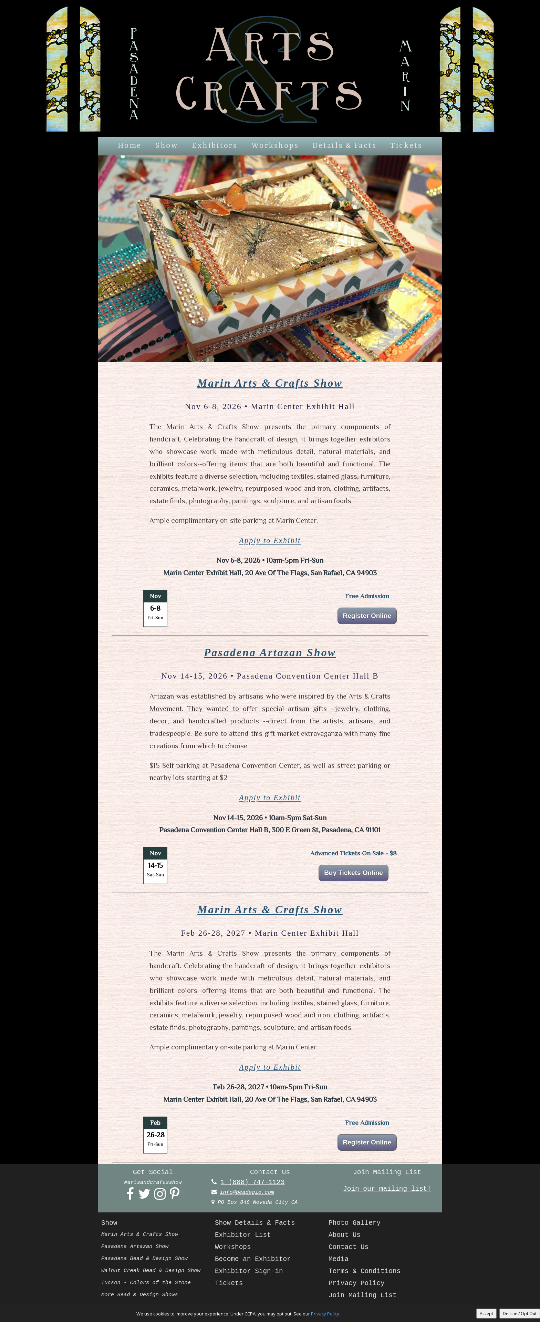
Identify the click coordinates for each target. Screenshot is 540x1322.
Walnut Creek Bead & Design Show (150, 1271)
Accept (486, 1313)
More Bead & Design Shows (139, 1295)
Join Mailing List (363, 1295)
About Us (345, 1235)
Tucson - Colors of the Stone (146, 1283)
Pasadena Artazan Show (270, 653)
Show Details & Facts (255, 1223)
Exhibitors (214, 146)
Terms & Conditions (365, 1271)
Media (339, 1259)
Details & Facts (344, 146)
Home (130, 146)
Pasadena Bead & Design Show (144, 1258)
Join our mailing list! (387, 1189)
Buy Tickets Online (353, 872)
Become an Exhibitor (253, 1259)
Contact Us (348, 1247)
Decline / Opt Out (520, 1313)
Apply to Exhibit (270, 540)
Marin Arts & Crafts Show (270, 383)
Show (166, 146)
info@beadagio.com (247, 1192)
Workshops (275, 146)
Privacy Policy (357, 1283)
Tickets (406, 146)
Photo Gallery (355, 1223)
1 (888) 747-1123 (253, 1182)
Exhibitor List (243, 1235)
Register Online (367, 615)
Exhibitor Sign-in (249, 1271)
